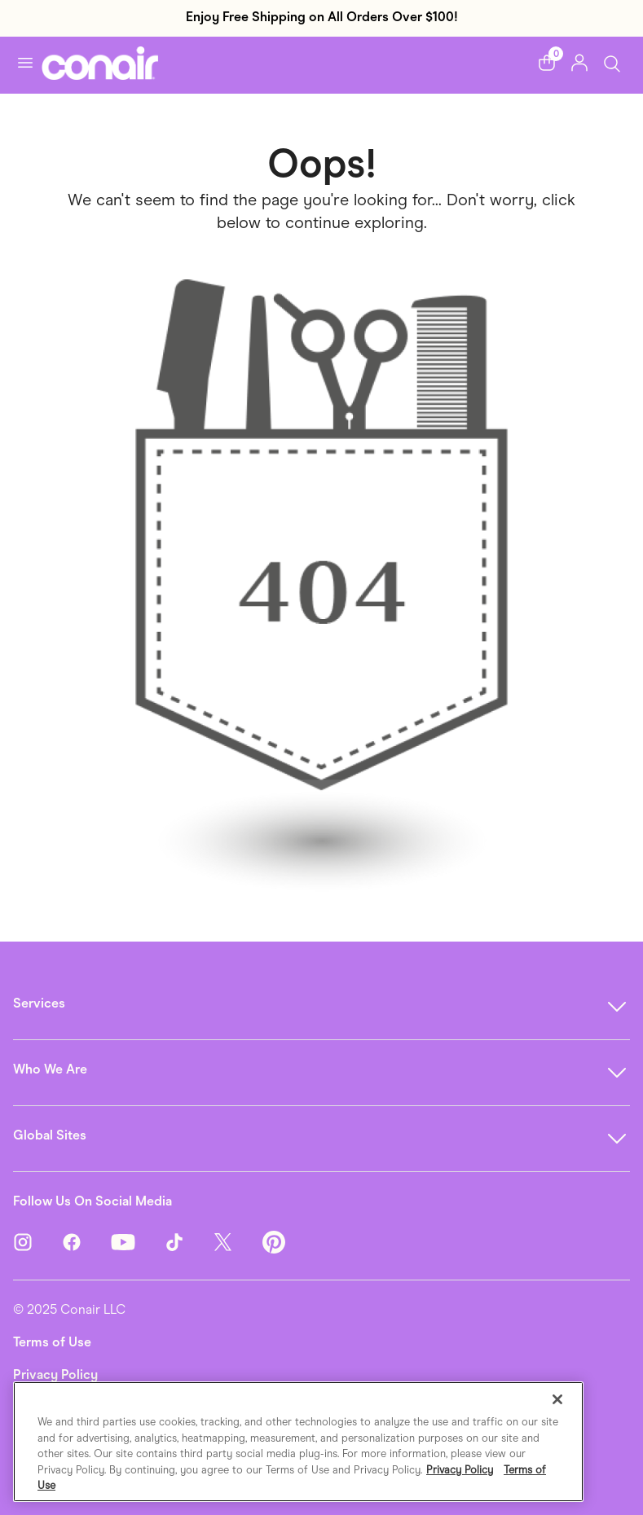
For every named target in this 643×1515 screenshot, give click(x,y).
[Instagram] (37, 1241)
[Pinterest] (273, 1241)
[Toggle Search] (612, 62)
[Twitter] (238, 1241)
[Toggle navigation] (25, 62)
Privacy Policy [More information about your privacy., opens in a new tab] (459, 1470)
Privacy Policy (55, 1374)
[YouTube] (138, 1241)
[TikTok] (189, 1241)
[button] (547, 62)
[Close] (557, 1399)
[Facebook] (86, 1241)
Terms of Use (52, 1342)
